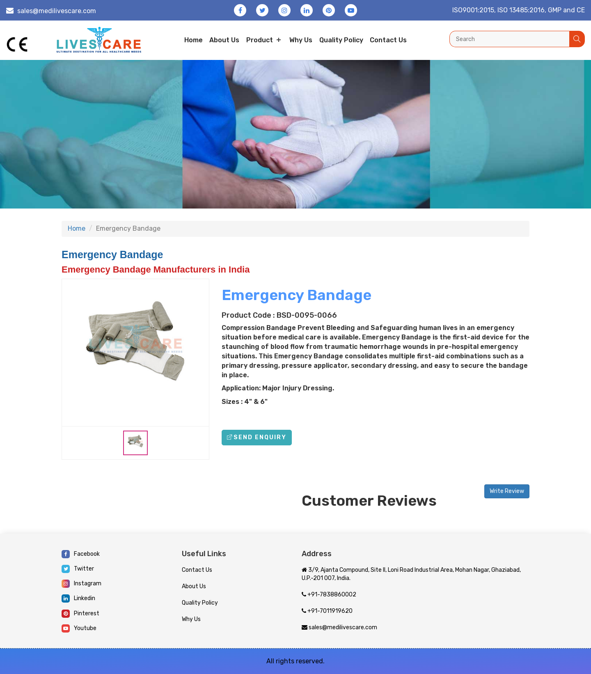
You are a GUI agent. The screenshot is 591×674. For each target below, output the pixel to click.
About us (224, 40)
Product (259, 40)
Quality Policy (341, 40)
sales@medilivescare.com (56, 11)
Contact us (388, 40)
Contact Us (197, 569)
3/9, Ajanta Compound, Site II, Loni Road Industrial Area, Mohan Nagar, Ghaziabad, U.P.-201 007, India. (411, 574)
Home (193, 40)
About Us (194, 586)
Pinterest (80, 614)
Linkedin (78, 598)
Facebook (81, 554)
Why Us (300, 40)
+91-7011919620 (327, 611)
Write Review (507, 491)
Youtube (79, 628)
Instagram (81, 584)
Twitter (78, 569)
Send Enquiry (256, 437)
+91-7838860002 (329, 594)
